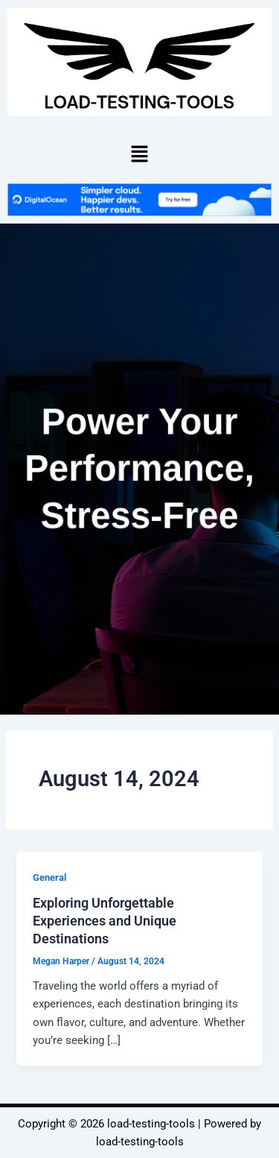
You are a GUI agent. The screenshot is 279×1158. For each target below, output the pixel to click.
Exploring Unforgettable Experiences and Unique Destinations (104, 920)
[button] (139, 153)
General (49, 877)
